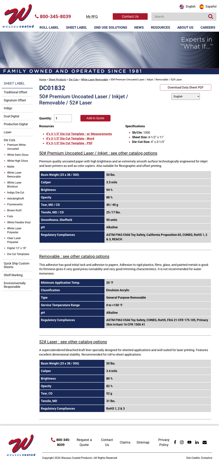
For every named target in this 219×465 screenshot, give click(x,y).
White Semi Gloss (17, 154)
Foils (10, 216)
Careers (208, 27)
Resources (160, 27)
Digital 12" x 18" (16, 248)
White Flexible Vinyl (19, 222)
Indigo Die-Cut (15, 192)
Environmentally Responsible (15, 285)
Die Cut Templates (18, 254)
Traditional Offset (15, 92)
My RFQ (92, 16)
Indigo (8, 108)
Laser (7, 132)
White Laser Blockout (14, 184)
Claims (125, 442)
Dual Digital (11, 116)
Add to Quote (95, 118)
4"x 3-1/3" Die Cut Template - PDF (69, 143)
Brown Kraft (14, 210)
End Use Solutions (110, 27)
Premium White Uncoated (16, 146)
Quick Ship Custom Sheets (16, 265)
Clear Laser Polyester (14, 240)
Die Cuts (74, 79)
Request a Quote (84, 442)
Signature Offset (15, 100)
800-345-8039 (53, 16)
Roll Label (49, 27)
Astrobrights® (15, 198)
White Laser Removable (94, 79)
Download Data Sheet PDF (186, 87)
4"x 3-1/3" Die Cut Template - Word (70, 138)
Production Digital (16, 124)
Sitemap (143, 442)
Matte (10, 166)
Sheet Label (76, 27)
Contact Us (130, 16)
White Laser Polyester (14, 230)
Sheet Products (57, 79)
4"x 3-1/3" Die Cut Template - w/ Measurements (79, 134)
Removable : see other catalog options (74, 256)
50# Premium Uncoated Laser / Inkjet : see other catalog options (98, 153)
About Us (185, 27)
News (139, 27)
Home (42, 79)
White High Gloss (17, 160)
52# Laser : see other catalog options (73, 341)
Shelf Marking (13, 275)
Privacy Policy (163, 442)
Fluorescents (15, 204)
